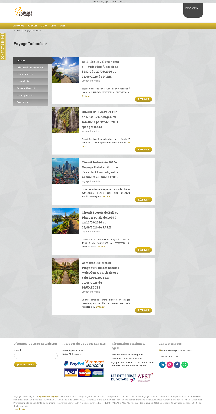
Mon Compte (191, 7)
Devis (54, 25)
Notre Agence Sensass (73, 350)
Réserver (143, 99)
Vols (63, 25)
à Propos (18, 25)
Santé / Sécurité (26, 88)
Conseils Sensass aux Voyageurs (126, 354)
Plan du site (19, 409)
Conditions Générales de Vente (126, 358)
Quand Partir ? (25, 74)
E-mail (18, 350)
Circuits (21, 60)
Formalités (23, 81)
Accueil (16, 30)
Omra (44, 25)
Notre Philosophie (71, 354)
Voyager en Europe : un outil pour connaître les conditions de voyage (132, 364)
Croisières (22, 102)
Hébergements (25, 95)
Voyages (32, 25)
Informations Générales (30, 67)
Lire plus (86, 95)
